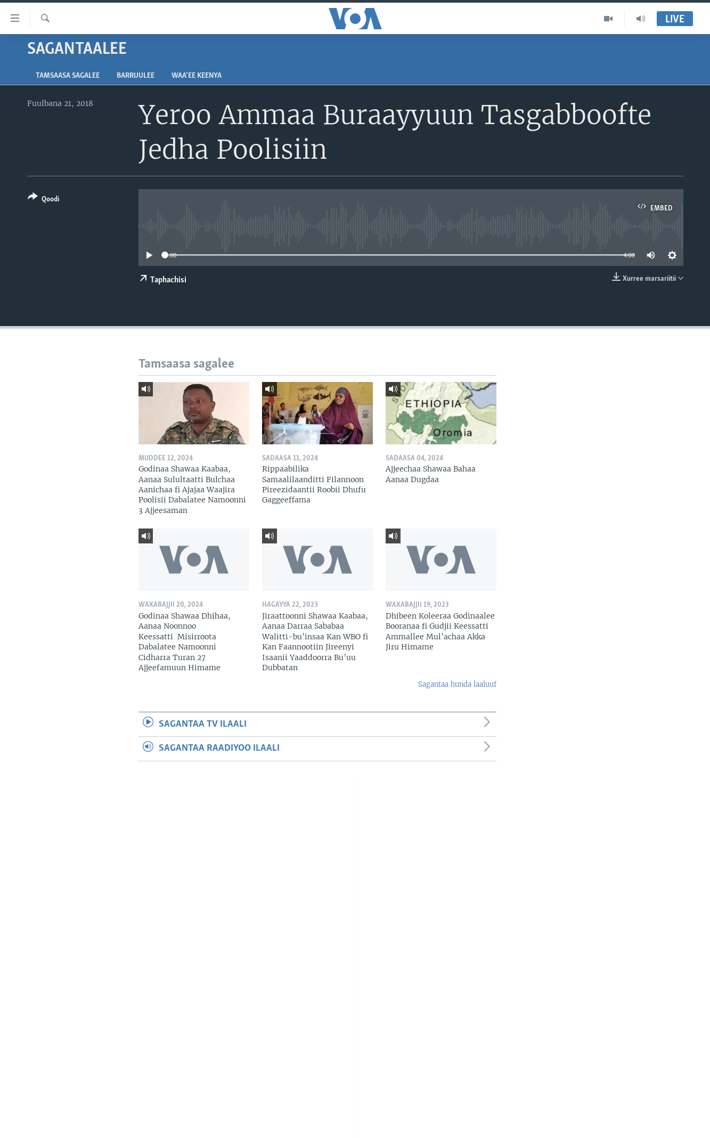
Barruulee (135, 76)
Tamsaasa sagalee (68, 76)
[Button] (43, 200)
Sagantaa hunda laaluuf (457, 684)
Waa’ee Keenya (197, 76)
